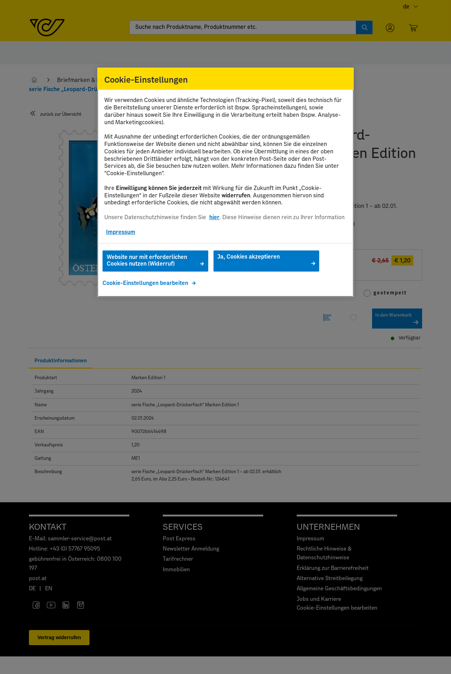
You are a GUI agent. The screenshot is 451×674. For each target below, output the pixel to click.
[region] (225, 182)
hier (214, 217)
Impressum (120, 232)
